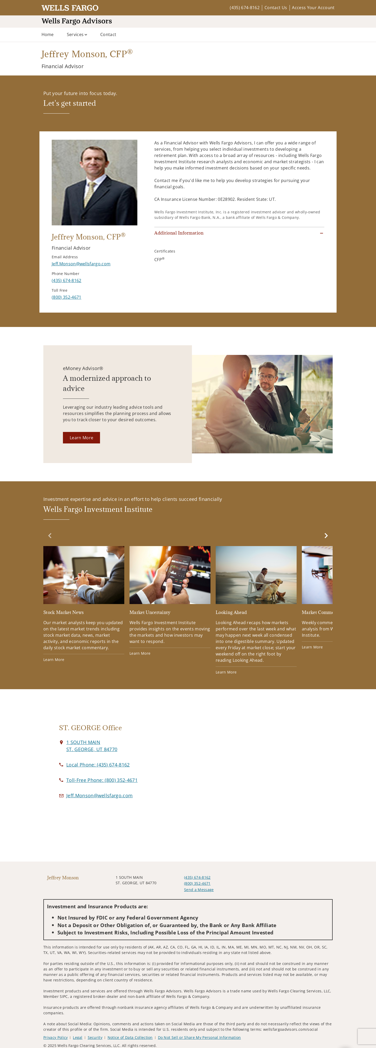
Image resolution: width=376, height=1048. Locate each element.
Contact (108, 34)
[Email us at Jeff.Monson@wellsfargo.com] (99, 795)
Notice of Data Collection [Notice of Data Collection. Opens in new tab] (130, 1037)
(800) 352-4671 (197, 883)
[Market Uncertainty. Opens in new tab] (170, 601)
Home (48, 34)
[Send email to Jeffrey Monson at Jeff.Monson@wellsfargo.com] (81, 264)
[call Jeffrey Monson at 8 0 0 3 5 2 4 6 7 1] (66, 297)
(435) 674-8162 (244, 7)
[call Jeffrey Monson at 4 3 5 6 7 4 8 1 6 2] (66, 280)
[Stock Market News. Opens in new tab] (83, 604)
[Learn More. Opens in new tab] (81, 437)
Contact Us (276, 7)
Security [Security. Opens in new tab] (95, 1037)
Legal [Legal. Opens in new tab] (78, 1037)
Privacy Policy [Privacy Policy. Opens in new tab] (55, 1037)
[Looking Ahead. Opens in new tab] (256, 610)
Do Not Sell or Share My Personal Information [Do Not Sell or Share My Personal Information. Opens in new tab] (199, 1037)
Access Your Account (313, 7)
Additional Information (178, 233)
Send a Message (199, 889)
